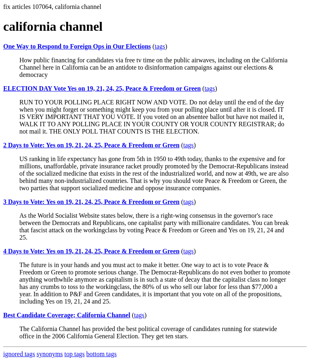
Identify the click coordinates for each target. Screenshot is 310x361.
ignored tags (19, 353)
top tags (75, 353)
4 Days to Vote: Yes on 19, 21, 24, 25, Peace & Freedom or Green (91, 251)
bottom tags (101, 353)
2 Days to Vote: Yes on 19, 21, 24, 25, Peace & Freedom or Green (91, 145)
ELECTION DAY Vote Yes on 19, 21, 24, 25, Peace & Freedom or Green (102, 88)
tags (160, 46)
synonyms (50, 353)
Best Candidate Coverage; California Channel (66, 315)
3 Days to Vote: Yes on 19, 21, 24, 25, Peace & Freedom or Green (91, 201)
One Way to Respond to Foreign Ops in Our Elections (77, 46)
